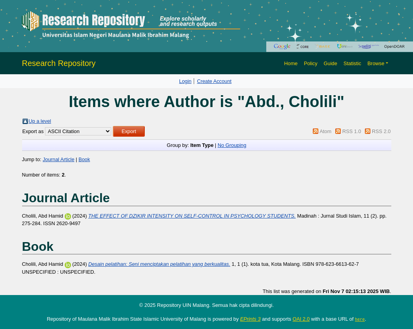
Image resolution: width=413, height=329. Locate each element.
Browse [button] (376, 63)
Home (290, 63)
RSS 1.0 (351, 131)
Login (185, 81)
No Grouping (232, 145)
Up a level (40, 121)
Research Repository (59, 63)
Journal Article (58, 159)
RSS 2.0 (381, 131)
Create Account (214, 81)
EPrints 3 (250, 319)
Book (84, 159)
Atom (325, 131)
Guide (330, 63)
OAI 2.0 (301, 319)
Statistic (352, 63)
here (360, 319)
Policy (310, 63)
